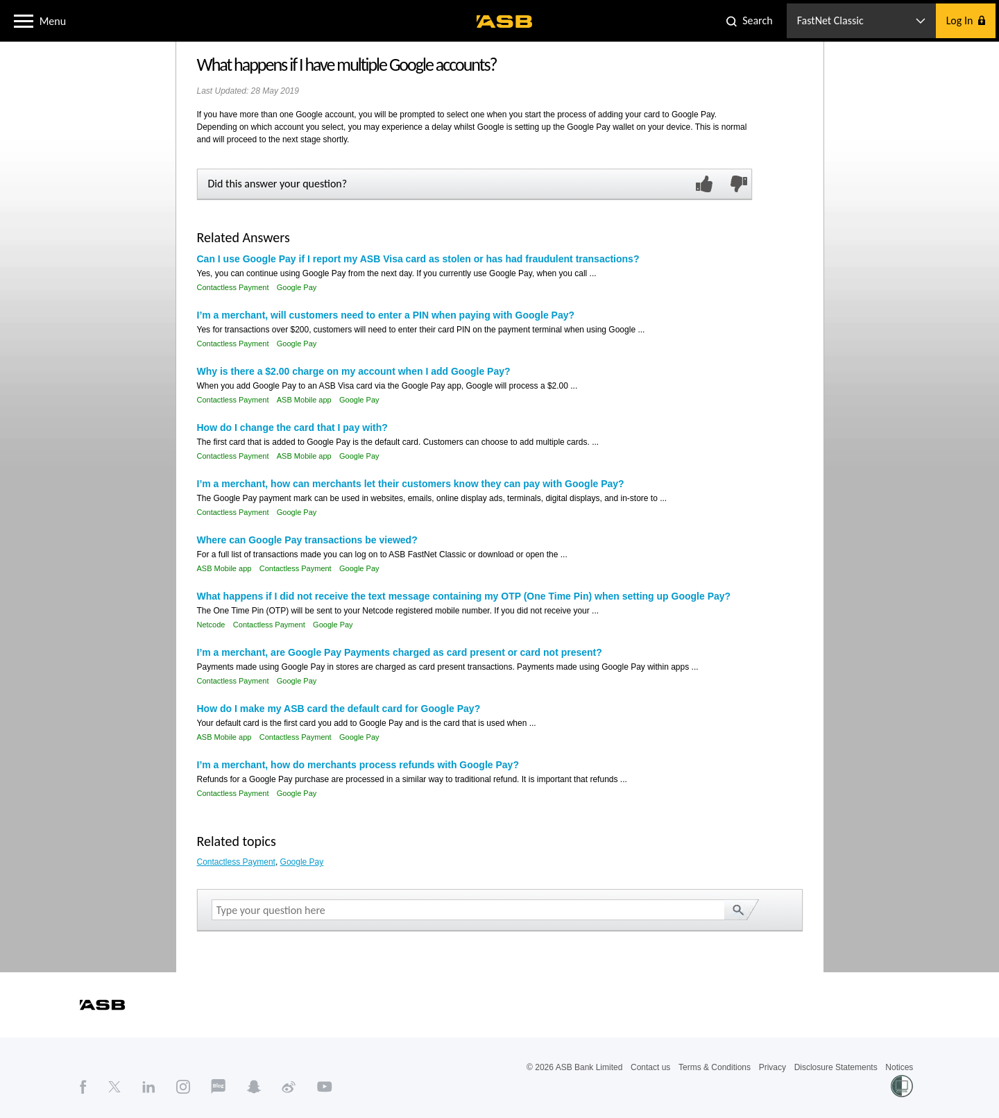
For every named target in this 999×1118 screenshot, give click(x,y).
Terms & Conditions (714, 1067)
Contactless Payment (233, 287)
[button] (23, 20)
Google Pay (296, 287)
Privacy (772, 1067)
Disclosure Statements (836, 1067)
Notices (899, 1067)
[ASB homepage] (504, 21)
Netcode (211, 624)
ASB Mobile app (304, 400)
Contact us (650, 1067)
